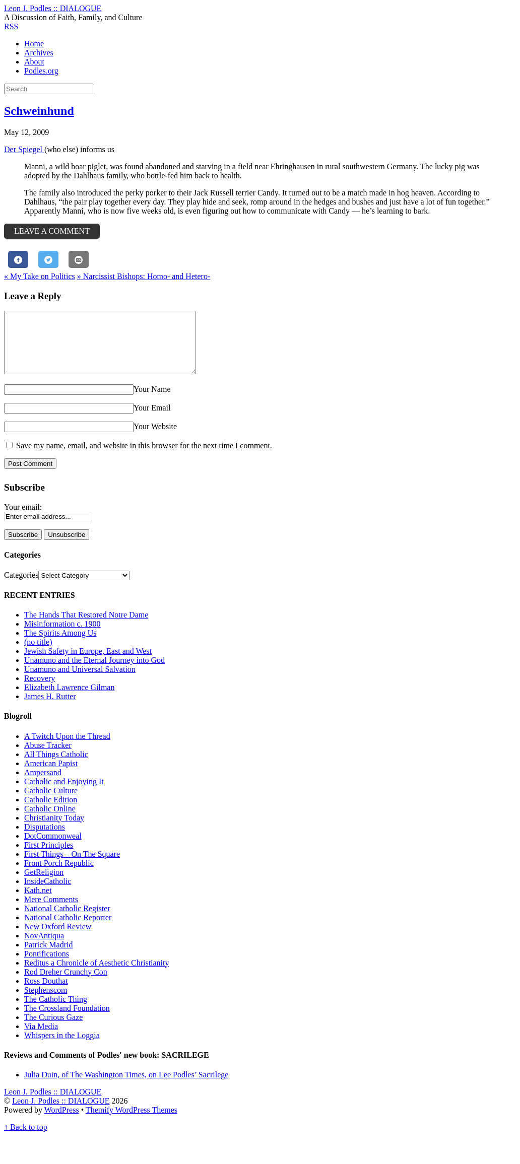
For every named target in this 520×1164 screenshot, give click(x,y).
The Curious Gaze (53, 1029)
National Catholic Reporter (67, 929)
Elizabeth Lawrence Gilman (69, 699)
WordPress (61, 1122)
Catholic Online (50, 820)
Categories (21, 587)
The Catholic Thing (55, 1011)
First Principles (48, 857)
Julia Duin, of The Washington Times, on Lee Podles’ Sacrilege (126, 1086)
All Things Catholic (56, 766)
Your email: (23, 519)
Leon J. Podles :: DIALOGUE (60, 1113)
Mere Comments (51, 911)
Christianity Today (54, 830)
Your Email (152, 420)
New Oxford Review (57, 938)
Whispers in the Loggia (62, 1047)
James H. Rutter (50, 708)
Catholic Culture (51, 802)
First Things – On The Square (72, 866)
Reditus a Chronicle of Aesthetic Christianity (96, 975)
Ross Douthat (46, 993)
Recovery (39, 690)
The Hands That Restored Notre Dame (86, 627)
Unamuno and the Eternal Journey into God (94, 672)
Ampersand (42, 784)
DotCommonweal (53, 848)
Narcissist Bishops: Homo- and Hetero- (143, 276)
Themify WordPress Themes (131, 1122)
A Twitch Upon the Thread (67, 748)
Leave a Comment (52, 231)
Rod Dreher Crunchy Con (65, 984)
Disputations (44, 839)
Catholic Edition (50, 811)
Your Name (152, 401)
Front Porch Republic (59, 875)
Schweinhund (39, 110)
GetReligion (43, 884)
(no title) (38, 654)
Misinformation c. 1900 (62, 636)
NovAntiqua (44, 947)
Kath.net (38, 902)
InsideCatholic (47, 893)
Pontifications (46, 966)
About (34, 61)
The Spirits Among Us (60, 645)
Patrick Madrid (48, 956)
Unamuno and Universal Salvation (80, 681)
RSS (11, 26)
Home (34, 43)
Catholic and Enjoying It (64, 793)
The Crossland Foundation (67, 1020)
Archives (38, 52)
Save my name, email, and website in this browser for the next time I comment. (144, 457)
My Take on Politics (39, 276)
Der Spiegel (24, 149)
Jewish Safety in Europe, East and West (88, 663)
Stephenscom (45, 1002)
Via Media (41, 1038)
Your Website (155, 438)
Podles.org (41, 70)
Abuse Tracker (48, 757)
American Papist (51, 775)
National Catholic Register (67, 920)
